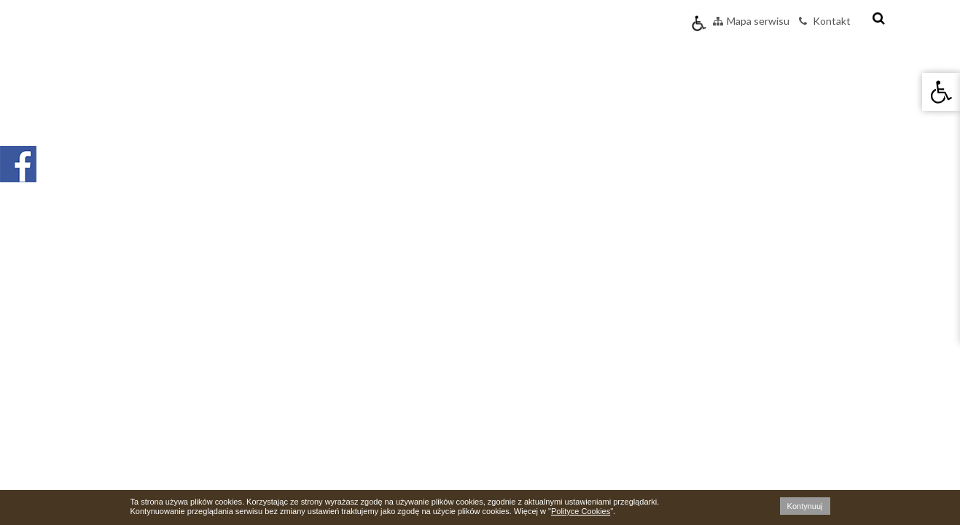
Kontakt (825, 21)
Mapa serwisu (751, 21)
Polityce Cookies (580, 511)
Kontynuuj (805, 506)
